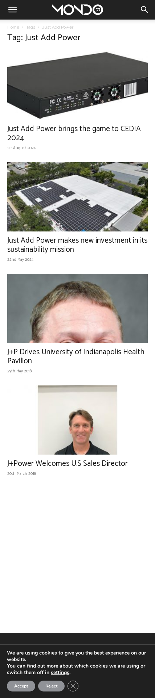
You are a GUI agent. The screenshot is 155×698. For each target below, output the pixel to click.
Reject (51, 686)
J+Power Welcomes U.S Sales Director (67, 463)
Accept (21, 686)
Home (13, 27)
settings (60, 672)
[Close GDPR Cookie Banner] (73, 686)
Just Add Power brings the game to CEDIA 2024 (74, 133)
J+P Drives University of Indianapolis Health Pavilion (75, 356)
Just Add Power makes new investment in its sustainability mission (77, 245)
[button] (12, 10)
